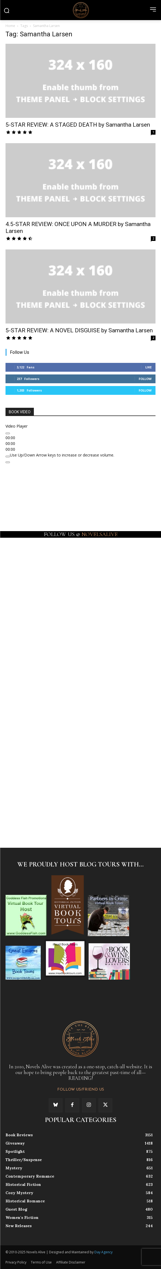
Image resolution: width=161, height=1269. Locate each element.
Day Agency (103, 1252)
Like (148, 367)
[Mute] (8, 456)
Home (10, 25)
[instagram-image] (43, 574)
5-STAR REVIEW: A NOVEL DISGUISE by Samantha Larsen (79, 330)
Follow (145, 379)
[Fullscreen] (8, 462)
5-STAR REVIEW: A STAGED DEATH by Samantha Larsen (78, 124)
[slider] (62, 455)
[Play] (8, 433)
